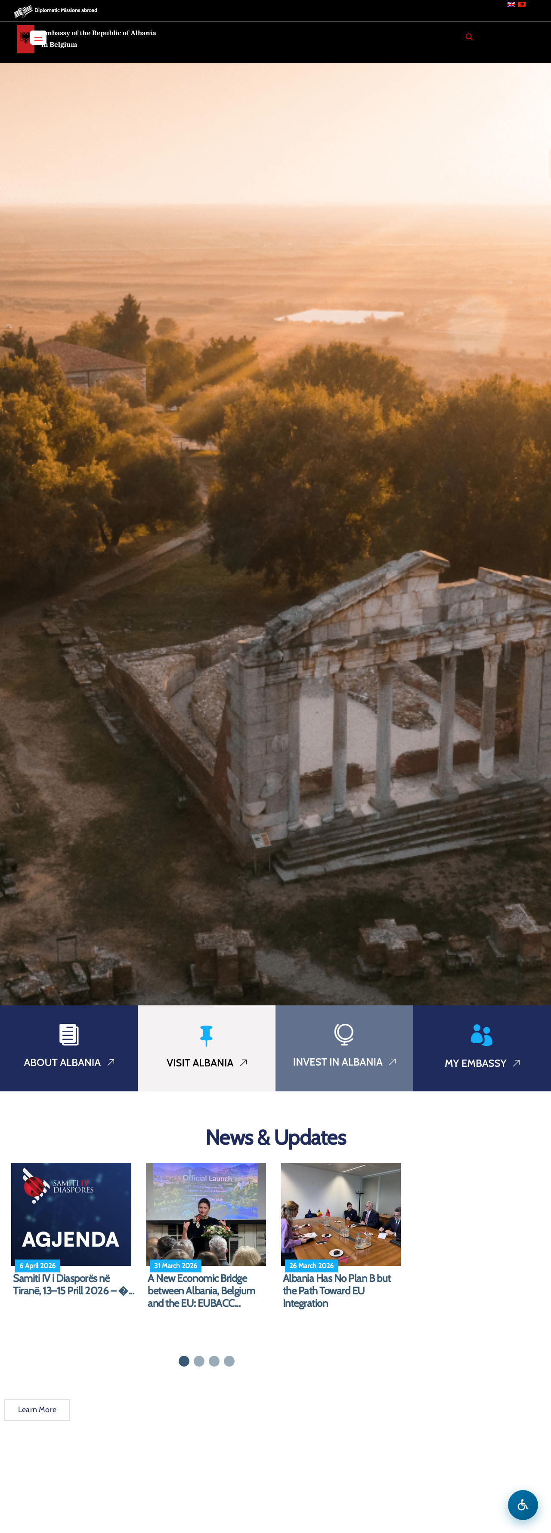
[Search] (469, 37)
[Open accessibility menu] (523, 1505)
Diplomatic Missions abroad (65, 10)
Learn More (37, 1409)
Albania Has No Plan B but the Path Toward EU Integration (337, 1290)
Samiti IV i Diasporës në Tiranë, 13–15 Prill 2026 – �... (73, 1284)
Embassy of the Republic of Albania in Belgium (98, 39)
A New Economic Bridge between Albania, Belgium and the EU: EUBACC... (201, 1290)
